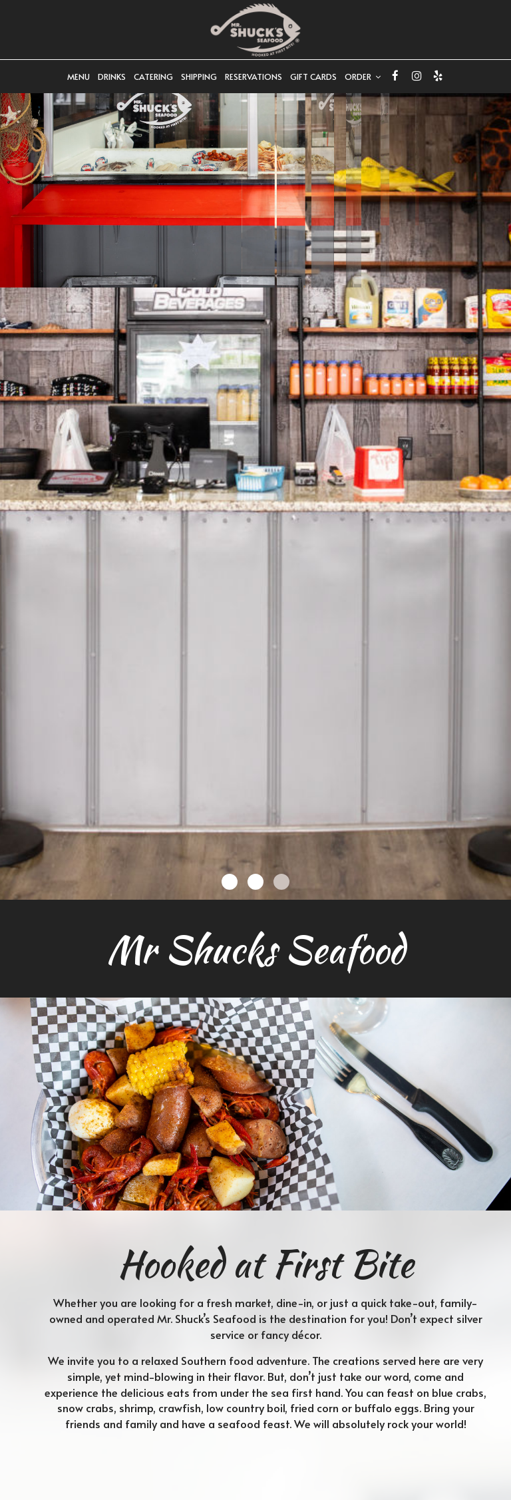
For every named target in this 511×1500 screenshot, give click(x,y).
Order (363, 77)
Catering (153, 77)
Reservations (253, 77)
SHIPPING (199, 77)
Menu (78, 77)
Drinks (112, 77)
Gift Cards (313, 77)
